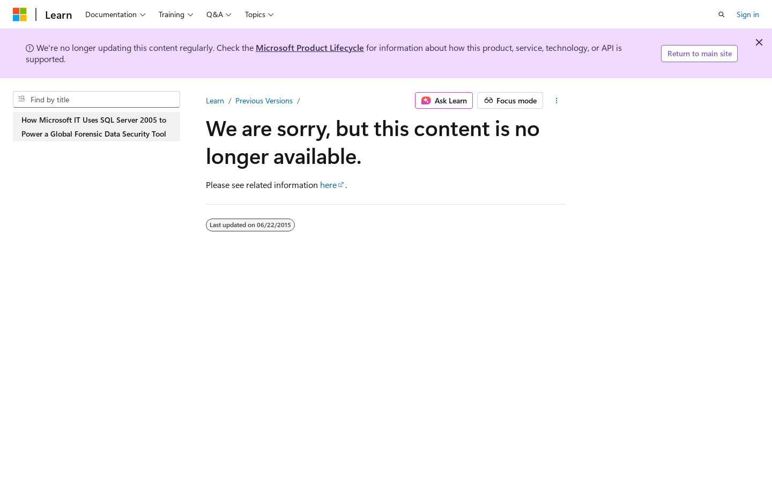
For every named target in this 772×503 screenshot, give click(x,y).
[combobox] (96, 99)
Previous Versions (264, 100)
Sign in (748, 14)
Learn (215, 100)
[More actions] (556, 100)
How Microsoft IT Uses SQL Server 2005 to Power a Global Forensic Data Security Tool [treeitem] (93, 127)
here (328, 184)
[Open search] (721, 14)
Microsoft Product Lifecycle (310, 47)
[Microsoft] (20, 14)
